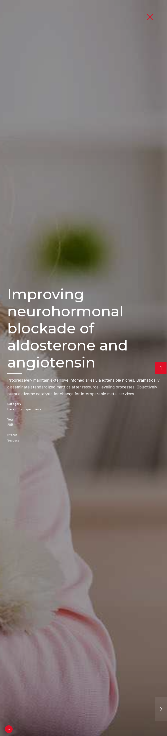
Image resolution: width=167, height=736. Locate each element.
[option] (83, 368)
